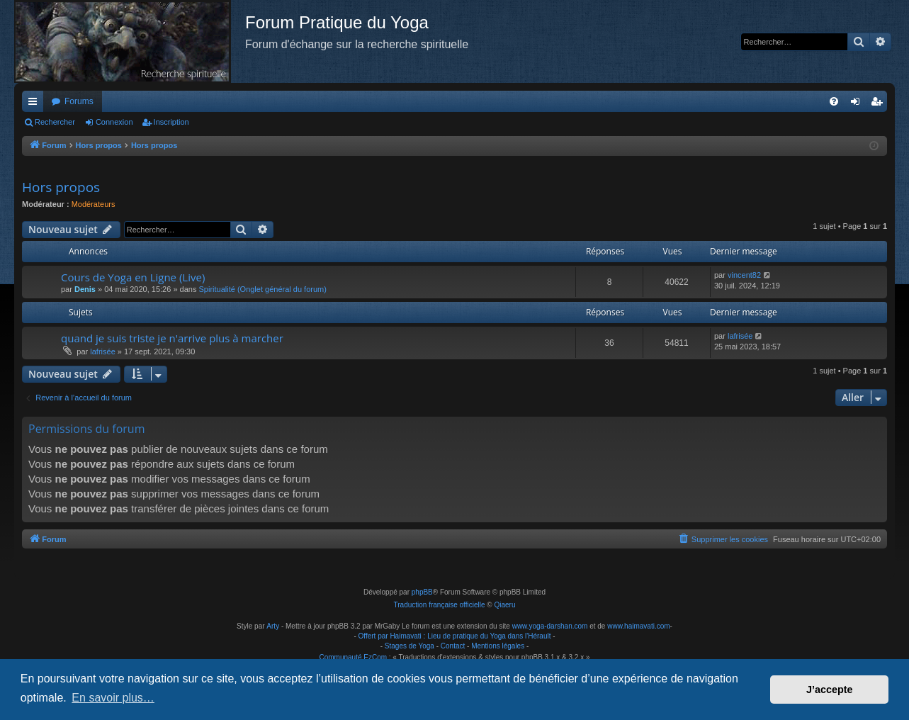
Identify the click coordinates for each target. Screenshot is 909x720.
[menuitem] (834, 101)
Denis (85, 289)
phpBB (422, 592)
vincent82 (744, 275)
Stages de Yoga (409, 646)
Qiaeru (504, 605)
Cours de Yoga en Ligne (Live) (133, 277)
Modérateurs (93, 204)
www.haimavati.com (638, 626)
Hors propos (61, 187)
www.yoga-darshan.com (550, 626)
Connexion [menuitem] (858, 104)
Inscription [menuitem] (879, 104)
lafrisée (102, 351)
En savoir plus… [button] (113, 698)
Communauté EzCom (353, 657)
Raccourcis (35, 104)
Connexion (114, 122)
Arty (272, 626)
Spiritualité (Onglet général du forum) (263, 289)
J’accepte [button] (829, 689)
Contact (453, 646)
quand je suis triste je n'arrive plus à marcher (172, 338)
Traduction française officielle (439, 605)
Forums (79, 101)
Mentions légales (497, 646)
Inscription (171, 122)
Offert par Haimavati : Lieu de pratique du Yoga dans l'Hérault (454, 636)
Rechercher (55, 122)
